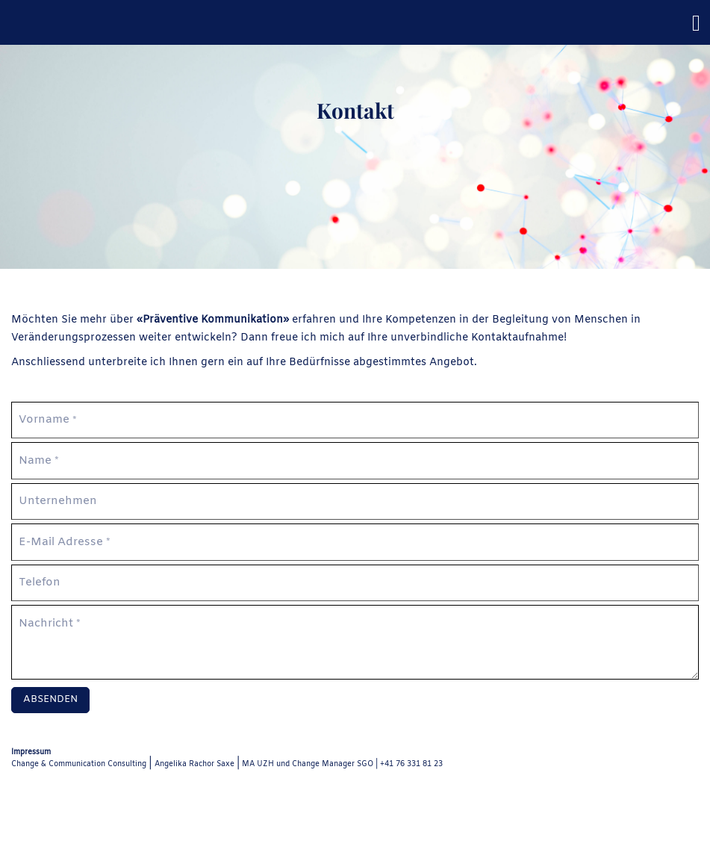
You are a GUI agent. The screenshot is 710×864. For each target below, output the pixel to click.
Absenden (50, 699)
